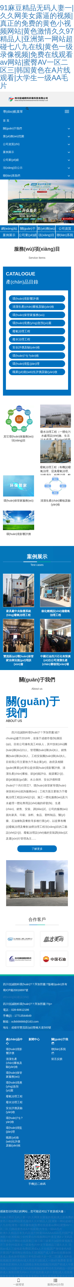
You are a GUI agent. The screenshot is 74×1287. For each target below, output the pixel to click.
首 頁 (6, 120)
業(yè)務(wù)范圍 (13, 136)
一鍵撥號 (18, 1281)
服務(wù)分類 (55, 1281)
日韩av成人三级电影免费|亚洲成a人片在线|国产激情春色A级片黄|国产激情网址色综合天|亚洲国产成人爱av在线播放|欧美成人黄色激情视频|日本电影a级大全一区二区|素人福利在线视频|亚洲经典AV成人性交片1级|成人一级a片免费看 (36, 1252)
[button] (69, 128)
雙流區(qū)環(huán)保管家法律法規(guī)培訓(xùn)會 (18, 660)
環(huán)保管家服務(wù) (28, 315)
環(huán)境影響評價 (25, 298)
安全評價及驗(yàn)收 (26, 347)
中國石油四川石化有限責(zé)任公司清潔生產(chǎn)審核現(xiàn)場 (55, 660)
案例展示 (8, 152)
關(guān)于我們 (12, 128)
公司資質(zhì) (11, 144)
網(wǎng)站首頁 (9, 229)
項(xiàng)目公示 (12, 167)
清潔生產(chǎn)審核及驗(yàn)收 (33, 306)
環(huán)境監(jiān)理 (25, 363)
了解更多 (37, 848)
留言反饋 (56, 1059)
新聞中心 (34, 1039)
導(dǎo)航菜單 (13, 111)
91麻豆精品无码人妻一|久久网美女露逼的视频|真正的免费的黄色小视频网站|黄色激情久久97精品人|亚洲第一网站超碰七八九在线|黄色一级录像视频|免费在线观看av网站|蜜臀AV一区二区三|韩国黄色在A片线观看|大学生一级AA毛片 (37, 47)
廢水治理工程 (21, 339)
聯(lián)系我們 (11, 175)
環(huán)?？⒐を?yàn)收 (25, 355)
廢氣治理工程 (21, 331)
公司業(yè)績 (11, 159)
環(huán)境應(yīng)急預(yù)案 (32, 323)
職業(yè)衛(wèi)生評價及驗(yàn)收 (34, 372)
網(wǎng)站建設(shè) (16, 997)
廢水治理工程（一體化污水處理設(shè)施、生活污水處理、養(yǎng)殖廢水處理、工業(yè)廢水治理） (55, 439)
